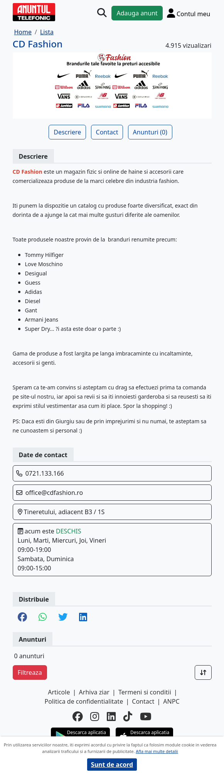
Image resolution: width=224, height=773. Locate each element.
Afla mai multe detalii (157, 751)
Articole (59, 692)
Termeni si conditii (144, 692)
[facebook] (77, 716)
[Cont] (189, 13)
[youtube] (146, 716)
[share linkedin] (83, 617)
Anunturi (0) (150, 132)
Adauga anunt (136, 13)
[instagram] (94, 716)
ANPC (171, 701)
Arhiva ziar (94, 692)
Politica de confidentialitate (83, 701)
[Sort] (203, 672)
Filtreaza (30, 672)
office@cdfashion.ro (54, 492)
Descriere (67, 132)
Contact (107, 132)
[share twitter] (62, 617)
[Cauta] (101, 12)
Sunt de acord (112, 764)
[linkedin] (111, 716)
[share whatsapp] (43, 617)
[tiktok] (127, 716)
